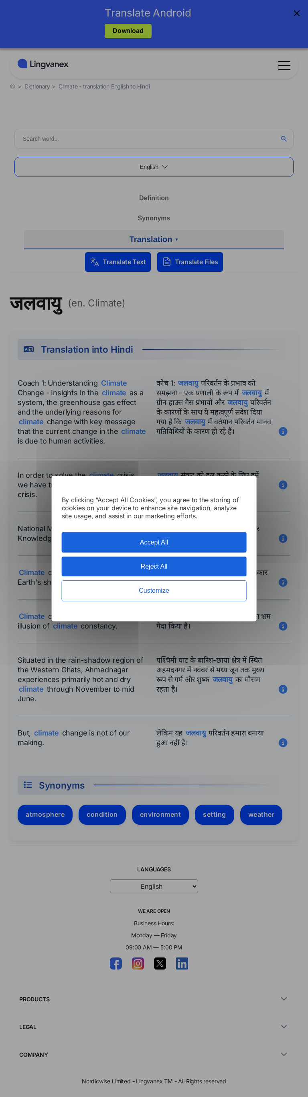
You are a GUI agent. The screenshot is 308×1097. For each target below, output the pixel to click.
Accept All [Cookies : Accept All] (154, 542)
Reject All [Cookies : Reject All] (154, 566)
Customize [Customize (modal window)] (154, 591)
